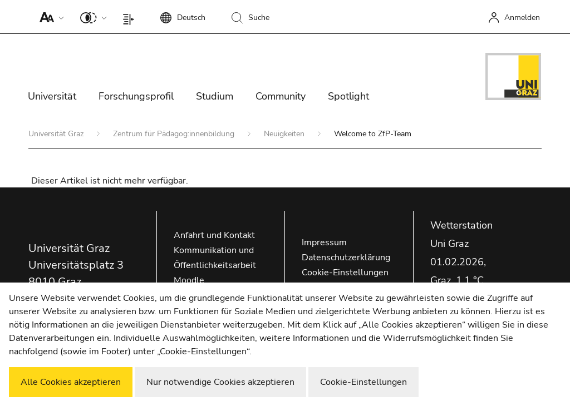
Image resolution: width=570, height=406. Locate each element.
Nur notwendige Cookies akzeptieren (220, 382)
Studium (214, 96)
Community (280, 96)
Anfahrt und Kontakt (214, 235)
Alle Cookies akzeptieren (71, 382)
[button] (49, 16)
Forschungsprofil (136, 96)
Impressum (324, 242)
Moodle (189, 280)
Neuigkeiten (285, 133)
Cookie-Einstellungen (345, 272)
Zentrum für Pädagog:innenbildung (175, 133)
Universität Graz (57, 133)
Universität (52, 96)
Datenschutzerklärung (346, 257)
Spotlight (348, 96)
